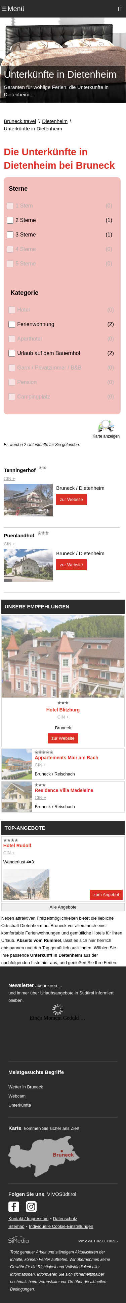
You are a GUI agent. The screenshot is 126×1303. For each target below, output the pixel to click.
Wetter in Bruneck (25, 1086)
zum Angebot (106, 894)
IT (120, 9)
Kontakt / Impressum (28, 1218)
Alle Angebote (62, 907)
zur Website (71, 499)
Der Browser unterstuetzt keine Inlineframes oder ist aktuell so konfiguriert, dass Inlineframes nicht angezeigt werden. (57, 1048)
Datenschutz (65, 1218)
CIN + (9, 478)
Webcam (17, 1096)
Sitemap (16, 1226)
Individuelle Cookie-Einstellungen (61, 1226)
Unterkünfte (19, 1105)
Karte (14, 1128)
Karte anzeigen (106, 436)
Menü (16, 8)
